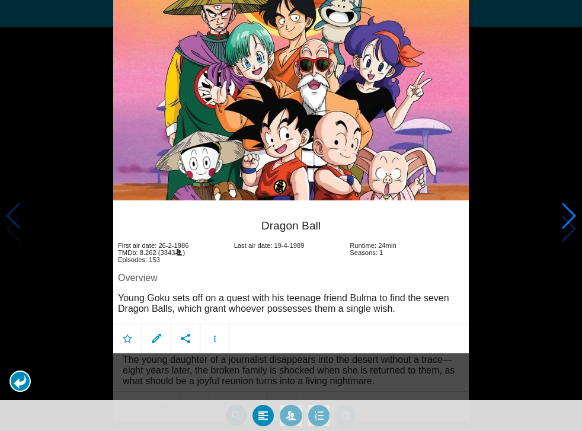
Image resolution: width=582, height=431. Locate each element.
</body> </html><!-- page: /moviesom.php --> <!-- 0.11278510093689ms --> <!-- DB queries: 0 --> (291, 215)
